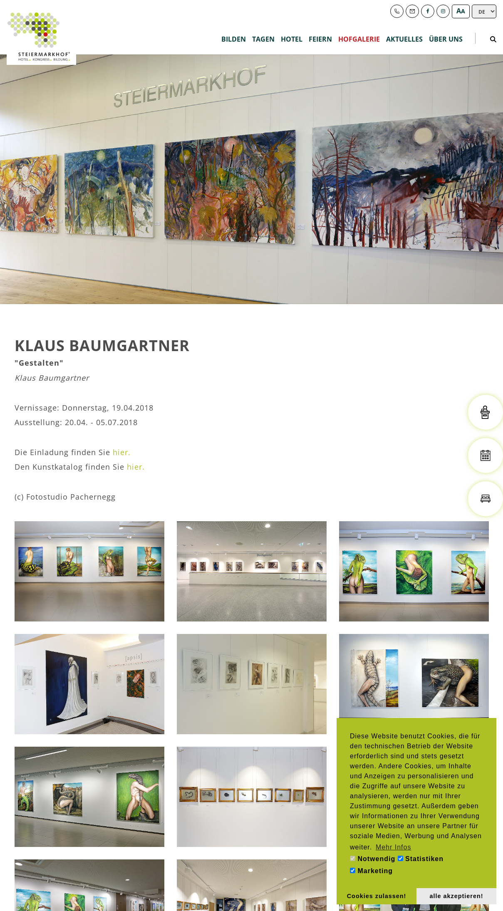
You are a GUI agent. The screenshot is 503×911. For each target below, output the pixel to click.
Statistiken (421, 858)
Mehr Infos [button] (393, 847)
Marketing (371, 870)
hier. (122, 452)
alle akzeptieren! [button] (456, 896)
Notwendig (372, 858)
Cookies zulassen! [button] (376, 896)
